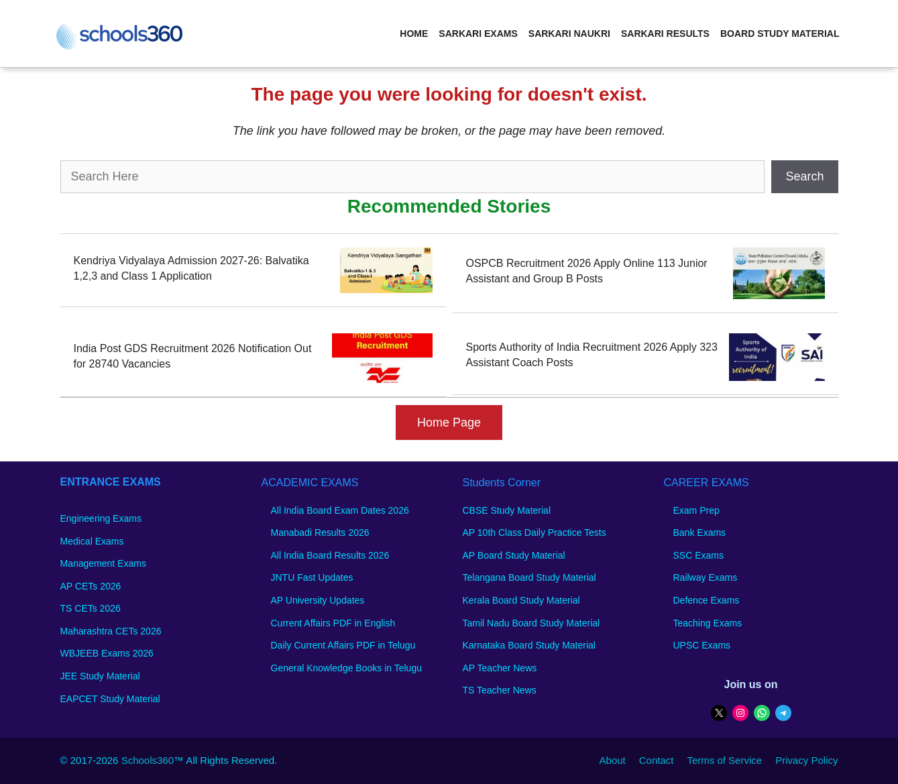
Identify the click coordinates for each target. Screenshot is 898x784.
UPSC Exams (702, 645)
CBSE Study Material (507, 510)
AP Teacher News (500, 668)
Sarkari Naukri (569, 33)
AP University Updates (318, 600)
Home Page (449, 422)
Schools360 (147, 760)
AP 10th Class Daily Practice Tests (534, 532)
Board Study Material (780, 33)
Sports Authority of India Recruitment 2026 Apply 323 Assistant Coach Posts (592, 354)
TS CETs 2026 (90, 608)
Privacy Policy (806, 760)
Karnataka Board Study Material (529, 645)
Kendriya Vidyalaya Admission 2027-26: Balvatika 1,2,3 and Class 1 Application (191, 268)
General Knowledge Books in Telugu (346, 668)
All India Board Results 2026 (330, 555)
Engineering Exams (101, 518)
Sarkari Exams (478, 33)
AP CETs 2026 (90, 586)
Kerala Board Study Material (521, 600)
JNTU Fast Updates (312, 577)
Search (804, 176)
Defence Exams (706, 600)
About (613, 760)
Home (414, 33)
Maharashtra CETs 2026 (111, 631)
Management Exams (103, 563)
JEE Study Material (100, 676)
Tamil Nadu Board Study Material (531, 623)
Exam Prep (696, 510)
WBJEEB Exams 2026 (107, 653)
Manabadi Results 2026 (320, 532)
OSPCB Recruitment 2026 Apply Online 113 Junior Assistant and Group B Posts (587, 271)
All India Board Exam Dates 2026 (340, 510)
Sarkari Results (665, 33)
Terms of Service (724, 760)
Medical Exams (92, 541)
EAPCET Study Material (110, 698)
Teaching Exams (707, 623)
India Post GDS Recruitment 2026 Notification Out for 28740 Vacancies (193, 356)
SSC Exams (698, 555)
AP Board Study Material (514, 555)
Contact (656, 760)
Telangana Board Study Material (529, 577)
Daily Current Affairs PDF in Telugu (343, 645)
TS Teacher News (500, 690)
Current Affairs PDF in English (333, 623)
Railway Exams (705, 577)
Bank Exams (699, 532)
